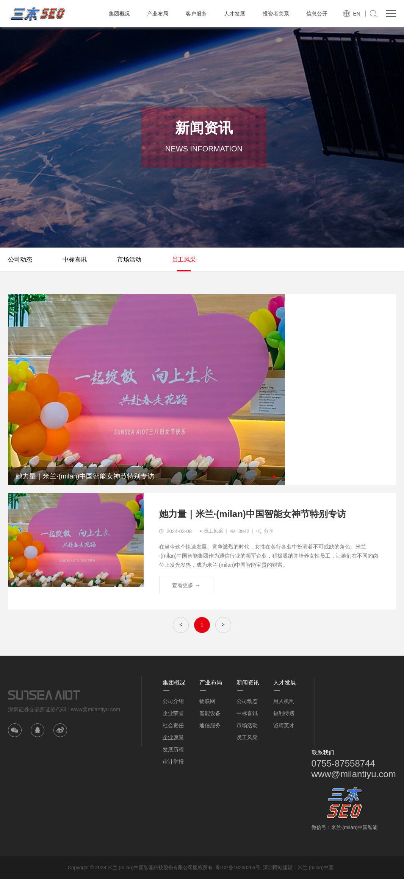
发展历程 (173, 750)
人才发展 (234, 14)
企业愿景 (173, 737)
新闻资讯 (247, 682)
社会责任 (173, 725)
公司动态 (20, 259)
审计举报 (173, 762)
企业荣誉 (173, 713)
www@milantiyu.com (354, 774)
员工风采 (184, 259)
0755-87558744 (343, 763)
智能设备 (210, 713)
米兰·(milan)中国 (316, 867)
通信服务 (210, 725)
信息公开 (316, 14)
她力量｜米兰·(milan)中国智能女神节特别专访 (252, 514)
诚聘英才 (283, 725)
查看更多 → (186, 585)
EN (356, 14)
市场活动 (129, 259)
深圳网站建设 (278, 867)
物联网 (207, 701)
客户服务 (196, 14)
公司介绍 (173, 701)
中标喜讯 (75, 259)
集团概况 (119, 14)
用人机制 (283, 701)
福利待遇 (283, 713)
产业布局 (157, 14)
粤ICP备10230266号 (237, 867)
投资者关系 (276, 14)
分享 (269, 531)
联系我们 (323, 752)
